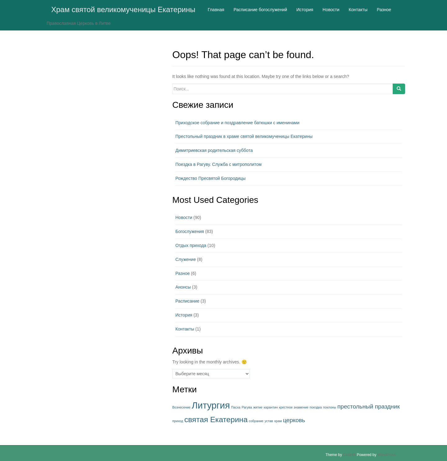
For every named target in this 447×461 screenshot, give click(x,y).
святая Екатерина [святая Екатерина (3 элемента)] (216, 419)
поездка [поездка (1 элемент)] (316, 407)
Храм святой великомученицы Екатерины (123, 9)
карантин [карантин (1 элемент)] (271, 407)
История (183, 315)
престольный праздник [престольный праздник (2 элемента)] (368, 406)
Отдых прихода (190, 245)
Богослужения (189, 231)
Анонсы (183, 287)
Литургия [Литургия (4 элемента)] (211, 405)
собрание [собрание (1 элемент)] (256, 421)
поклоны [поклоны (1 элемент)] (329, 407)
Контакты (184, 328)
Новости (183, 217)
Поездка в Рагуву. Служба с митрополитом (218, 164)
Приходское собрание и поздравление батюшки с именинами (237, 122)
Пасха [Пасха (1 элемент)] (235, 407)
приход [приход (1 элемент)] (177, 421)
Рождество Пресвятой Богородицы (210, 178)
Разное (182, 273)
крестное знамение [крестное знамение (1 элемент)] (294, 407)
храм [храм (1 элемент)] (278, 421)
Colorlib (349, 455)
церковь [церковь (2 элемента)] (294, 420)
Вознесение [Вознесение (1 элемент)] (181, 407)
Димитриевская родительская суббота (214, 150)
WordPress (386, 455)
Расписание (187, 301)
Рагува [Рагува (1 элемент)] (247, 407)
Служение (185, 259)
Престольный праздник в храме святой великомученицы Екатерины (244, 136)
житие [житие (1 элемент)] (258, 407)
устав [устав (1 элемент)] (268, 421)
